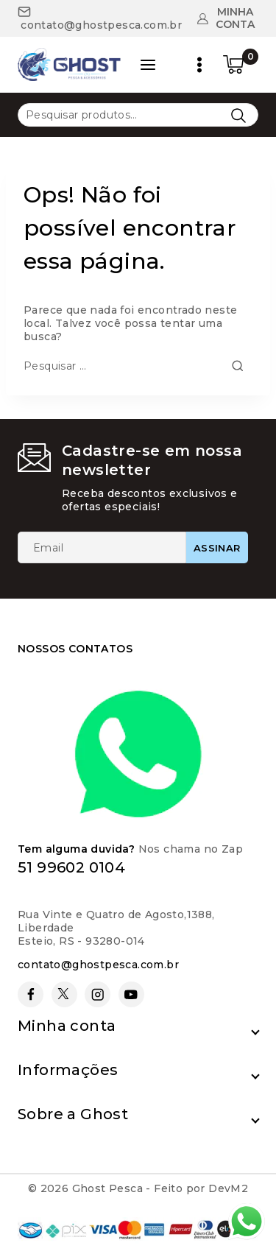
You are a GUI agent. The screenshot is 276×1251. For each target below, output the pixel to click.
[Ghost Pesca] (69, 64)
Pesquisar (238, 115)
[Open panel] (147, 65)
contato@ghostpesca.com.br (98, 964)
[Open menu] (199, 65)
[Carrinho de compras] (240, 65)
